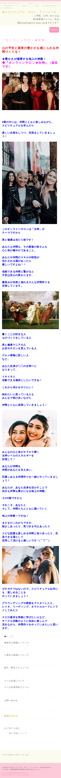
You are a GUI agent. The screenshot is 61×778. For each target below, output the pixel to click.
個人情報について (18, 733)
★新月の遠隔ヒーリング (16, 643)
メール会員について (14, 681)
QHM (27, 775)
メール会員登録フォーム (16, 687)
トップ (9, 636)
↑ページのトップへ (11, 755)
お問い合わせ (50, 16)
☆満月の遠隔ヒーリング (16, 655)
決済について (11, 716)
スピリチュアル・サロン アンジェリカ (26, 767)
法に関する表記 (12, 728)
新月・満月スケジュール (16, 668)
